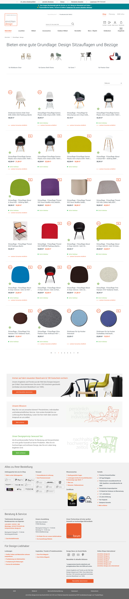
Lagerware (93, 2)
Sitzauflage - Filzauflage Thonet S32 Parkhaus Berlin (20, 245)
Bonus (62, 2)
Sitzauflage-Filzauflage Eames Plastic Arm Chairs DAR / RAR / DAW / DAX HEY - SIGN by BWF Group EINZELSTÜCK (19, 158)
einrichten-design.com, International (108, 566)
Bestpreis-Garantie (77, 2)
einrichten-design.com (104, 564)
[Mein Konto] (109, 23)
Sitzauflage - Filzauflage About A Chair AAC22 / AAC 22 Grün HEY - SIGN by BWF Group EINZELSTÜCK (108, 245)
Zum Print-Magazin (42, 554)
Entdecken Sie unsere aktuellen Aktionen (79, 7)
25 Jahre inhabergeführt (27, 2)
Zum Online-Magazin (42, 557)
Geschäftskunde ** (52, 14)
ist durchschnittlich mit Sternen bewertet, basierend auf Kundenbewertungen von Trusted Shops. (64, 595)
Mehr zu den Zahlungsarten (13, 475)
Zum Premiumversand (43, 478)
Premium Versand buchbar (106, 475)
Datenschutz (94, 591)
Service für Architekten (12, 564)
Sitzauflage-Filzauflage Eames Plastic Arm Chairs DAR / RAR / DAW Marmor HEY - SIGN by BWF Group (108, 114)
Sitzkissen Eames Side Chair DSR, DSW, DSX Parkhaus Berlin (20, 114)
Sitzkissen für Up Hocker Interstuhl (76, 333)
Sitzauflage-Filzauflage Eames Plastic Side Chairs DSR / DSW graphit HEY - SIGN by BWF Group (49, 114)
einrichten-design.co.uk (104, 562)
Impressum (74, 591)
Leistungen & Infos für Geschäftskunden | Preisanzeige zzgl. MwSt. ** (79, 479)
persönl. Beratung (48, 2)
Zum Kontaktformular (12, 538)
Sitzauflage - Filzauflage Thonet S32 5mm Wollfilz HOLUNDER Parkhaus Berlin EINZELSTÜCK (49, 201)
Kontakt (105, 25)
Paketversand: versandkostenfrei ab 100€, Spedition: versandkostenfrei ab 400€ (109, 483)
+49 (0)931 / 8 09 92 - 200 (12, 524)
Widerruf (34, 591)
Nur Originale (102, 500)
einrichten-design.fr (103, 560)
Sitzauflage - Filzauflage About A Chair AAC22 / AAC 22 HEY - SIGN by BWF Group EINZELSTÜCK (19, 289)
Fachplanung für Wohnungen (14, 562)
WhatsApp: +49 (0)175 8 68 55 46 (14, 526)
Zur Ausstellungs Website (44, 539)
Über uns (69, 483)
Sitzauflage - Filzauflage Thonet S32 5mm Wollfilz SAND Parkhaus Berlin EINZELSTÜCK (79, 201)
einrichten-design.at (103, 556)
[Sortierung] (113, 83)
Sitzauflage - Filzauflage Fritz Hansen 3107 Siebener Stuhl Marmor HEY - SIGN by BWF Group (107, 289)
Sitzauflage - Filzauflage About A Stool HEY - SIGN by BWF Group (108, 158)
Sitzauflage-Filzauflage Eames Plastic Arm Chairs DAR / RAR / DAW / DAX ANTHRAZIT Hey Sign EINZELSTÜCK (49, 158)
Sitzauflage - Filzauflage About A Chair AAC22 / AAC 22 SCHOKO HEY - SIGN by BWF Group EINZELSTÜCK (78, 289)
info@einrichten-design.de (13, 528)
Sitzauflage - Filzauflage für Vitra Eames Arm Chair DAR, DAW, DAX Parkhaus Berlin (77, 114)
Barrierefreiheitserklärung (55, 591)
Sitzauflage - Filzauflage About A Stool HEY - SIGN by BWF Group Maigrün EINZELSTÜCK (19, 201)
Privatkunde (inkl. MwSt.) (66, 14)
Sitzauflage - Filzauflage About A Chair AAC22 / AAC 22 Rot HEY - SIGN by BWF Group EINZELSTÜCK (49, 289)
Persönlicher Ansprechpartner (107, 488)
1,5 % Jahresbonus (103, 494)
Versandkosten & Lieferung (44, 475)
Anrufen (109, 25)
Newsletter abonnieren (80, 581)
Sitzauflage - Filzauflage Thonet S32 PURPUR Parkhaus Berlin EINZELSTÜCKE (49, 245)
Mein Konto (115, 25)
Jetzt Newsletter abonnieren (24, 392)
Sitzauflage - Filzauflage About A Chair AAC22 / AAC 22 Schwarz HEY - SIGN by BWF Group (78, 245)
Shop (104, 14)
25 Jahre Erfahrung (104, 497)
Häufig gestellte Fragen (74, 475)
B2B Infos (120, 14)
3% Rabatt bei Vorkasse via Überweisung (110, 491)
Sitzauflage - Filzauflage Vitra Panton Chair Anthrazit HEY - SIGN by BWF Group (49, 333)
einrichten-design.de (103, 554)
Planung (112, 14)
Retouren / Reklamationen (74, 485)
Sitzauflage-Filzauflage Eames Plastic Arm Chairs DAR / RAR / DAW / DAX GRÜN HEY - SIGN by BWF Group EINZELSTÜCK (79, 158)
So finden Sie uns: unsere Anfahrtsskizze (48, 536)
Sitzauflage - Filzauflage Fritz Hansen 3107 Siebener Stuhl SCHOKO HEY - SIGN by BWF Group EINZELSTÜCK (19, 333)
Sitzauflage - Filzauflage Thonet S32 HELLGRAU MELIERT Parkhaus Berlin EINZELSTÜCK (108, 201)
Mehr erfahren (20, 422)
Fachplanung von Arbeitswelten (15, 559)
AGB (14, 591)
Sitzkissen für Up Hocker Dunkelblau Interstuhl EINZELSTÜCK (106, 333)
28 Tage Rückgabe (103, 478)
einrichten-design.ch (103, 558)
